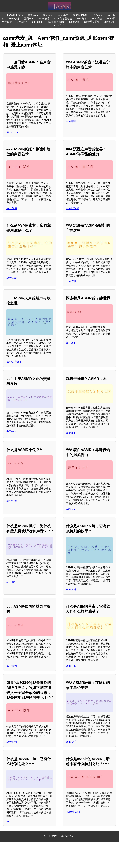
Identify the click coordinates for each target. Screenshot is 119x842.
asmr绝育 (59, 25)
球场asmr (97, 15)
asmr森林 (71, 281)
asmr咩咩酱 (72, 208)
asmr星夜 (71, 665)
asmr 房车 (71, 741)
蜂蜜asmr (71, 433)
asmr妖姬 (11, 208)
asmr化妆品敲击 (63, 18)
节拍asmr (36, 21)
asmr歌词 (11, 665)
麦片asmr (48, 15)
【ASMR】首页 (14, 15)
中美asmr (11, 431)
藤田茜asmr (12, 132)
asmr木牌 (71, 589)
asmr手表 (63, 15)
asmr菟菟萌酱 (92, 21)
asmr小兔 (11, 501)
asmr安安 (97, 18)
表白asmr (71, 509)
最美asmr (33, 15)
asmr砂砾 (14, 18)
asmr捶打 (11, 582)
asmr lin (10, 821)
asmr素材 (11, 278)
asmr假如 (11, 742)
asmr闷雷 (109, 21)
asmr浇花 (44, 18)
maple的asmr (73, 811)
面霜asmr (29, 18)
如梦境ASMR (80, 15)
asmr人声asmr (14, 361)
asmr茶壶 (71, 121)
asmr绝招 (74, 21)
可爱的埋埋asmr (56, 21)
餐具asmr (71, 342)
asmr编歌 (82, 18)
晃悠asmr (21, 21)
